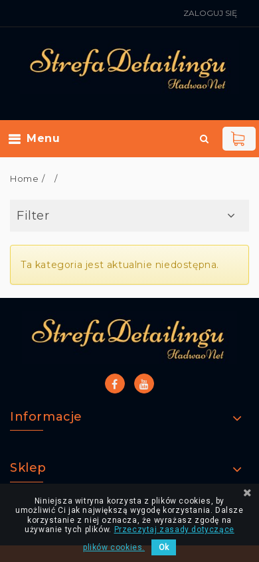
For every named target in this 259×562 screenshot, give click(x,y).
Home (24, 178)
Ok (164, 547)
